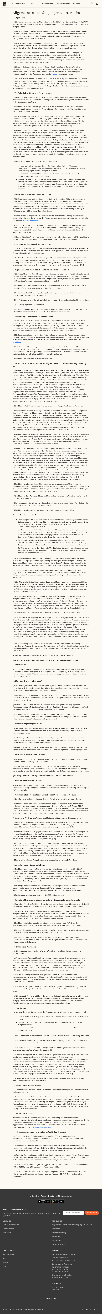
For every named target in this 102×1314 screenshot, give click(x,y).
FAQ (4, 1258)
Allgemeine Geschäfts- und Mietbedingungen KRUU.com (72, 1225)
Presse (5, 1262)
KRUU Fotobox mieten (11, 1225)
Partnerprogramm (9, 1254)
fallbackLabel (51, 1298)
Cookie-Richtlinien (58, 1244)
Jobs (4, 1266)
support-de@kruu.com (60, 1277)
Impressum (56, 1229)
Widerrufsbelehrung (59, 1233)
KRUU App (7, 1233)
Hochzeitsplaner (8, 1229)
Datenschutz (56, 1240)
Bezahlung (56, 1237)
